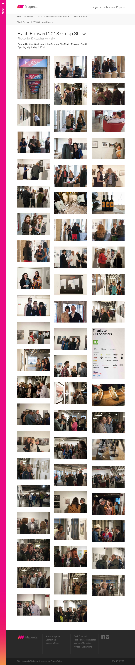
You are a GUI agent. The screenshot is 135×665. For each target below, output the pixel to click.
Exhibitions (80, 16)
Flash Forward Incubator (85, 640)
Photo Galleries (25, 16)
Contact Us (51, 640)
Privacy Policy (56, 661)
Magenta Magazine (82, 643)
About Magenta (53, 636)
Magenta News (52, 643)
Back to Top (118, 661)
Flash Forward (80, 636)
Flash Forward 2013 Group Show (35, 22)
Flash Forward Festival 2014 (53, 16)
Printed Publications (83, 647)
